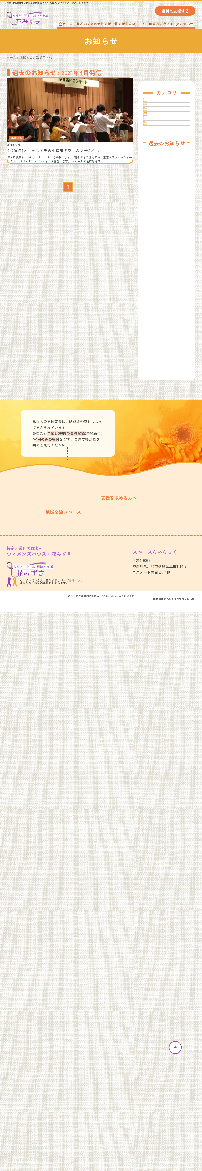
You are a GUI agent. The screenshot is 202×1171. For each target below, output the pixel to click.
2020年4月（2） (159, 742)
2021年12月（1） (159, 575)
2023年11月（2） (159, 408)
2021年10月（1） (159, 595)
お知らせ (185, 23)
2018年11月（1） (159, 890)
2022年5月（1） (158, 526)
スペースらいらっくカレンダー (35, 1072)
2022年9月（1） (158, 506)
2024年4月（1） (159, 368)
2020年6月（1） (158, 723)
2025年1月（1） (158, 299)
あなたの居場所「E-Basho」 (103, 1055)
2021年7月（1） (158, 624)
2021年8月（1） (158, 614)
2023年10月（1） (159, 417)
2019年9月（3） (158, 792)
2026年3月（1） (158, 211)
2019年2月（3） (158, 861)
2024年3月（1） (158, 378)
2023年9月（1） (158, 427)
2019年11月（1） (159, 772)
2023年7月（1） (158, 447)
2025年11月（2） (159, 230)
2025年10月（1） (159, 240)
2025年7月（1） (158, 260)
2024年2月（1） (158, 388)
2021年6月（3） (158, 634)
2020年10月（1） (159, 693)
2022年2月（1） (158, 555)
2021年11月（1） (159, 585)
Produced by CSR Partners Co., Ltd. (173, 1158)
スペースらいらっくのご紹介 (33, 1066)
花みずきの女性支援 (93, 23)
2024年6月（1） (159, 348)
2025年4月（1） (158, 279)
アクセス (177, 1120)
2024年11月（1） (159, 309)
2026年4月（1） (159, 201)
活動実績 (16, 1048)
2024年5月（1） (158, 358)
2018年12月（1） (159, 880)
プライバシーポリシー (165, 1066)
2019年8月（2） (158, 802)
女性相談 (159, 153)
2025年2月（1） (158, 289)
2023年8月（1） (158, 437)
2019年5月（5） (158, 831)
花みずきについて (27, 1042)
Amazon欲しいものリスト (168, 1055)
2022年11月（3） (159, 496)
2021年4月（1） (158, 644)
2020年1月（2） (158, 762)
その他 (157, 103)
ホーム (66, 23)
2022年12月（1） (159, 486)
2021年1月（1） (158, 664)
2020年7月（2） (159, 713)
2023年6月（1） (158, 457)
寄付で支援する (175, 11)
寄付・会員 (161, 165)
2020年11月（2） (159, 683)
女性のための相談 (95, 1048)
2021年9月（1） (158, 605)
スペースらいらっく (168, 116)
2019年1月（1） (158, 870)
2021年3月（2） (158, 654)
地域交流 (159, 128)
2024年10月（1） (159, 319)
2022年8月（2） (158, 516)
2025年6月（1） (158, 270)
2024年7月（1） (159, 338)
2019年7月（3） (158, 811)
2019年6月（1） (158, 821)
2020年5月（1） (158, 732)
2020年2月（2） (158, 752)
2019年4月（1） (158, 841)
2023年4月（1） (158, 467)
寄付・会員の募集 (68, 985)
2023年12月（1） (159, 398)
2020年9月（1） (158, 703)
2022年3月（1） (158, 545)
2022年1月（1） (158, 565)
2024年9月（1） (159, 329)
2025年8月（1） (158, 250)
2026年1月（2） (158, 220)
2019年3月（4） (159, 851)
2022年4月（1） (158, 535)
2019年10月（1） (159, 782)
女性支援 (159, 141)
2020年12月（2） (159, 673)
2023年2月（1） (158, 476)
